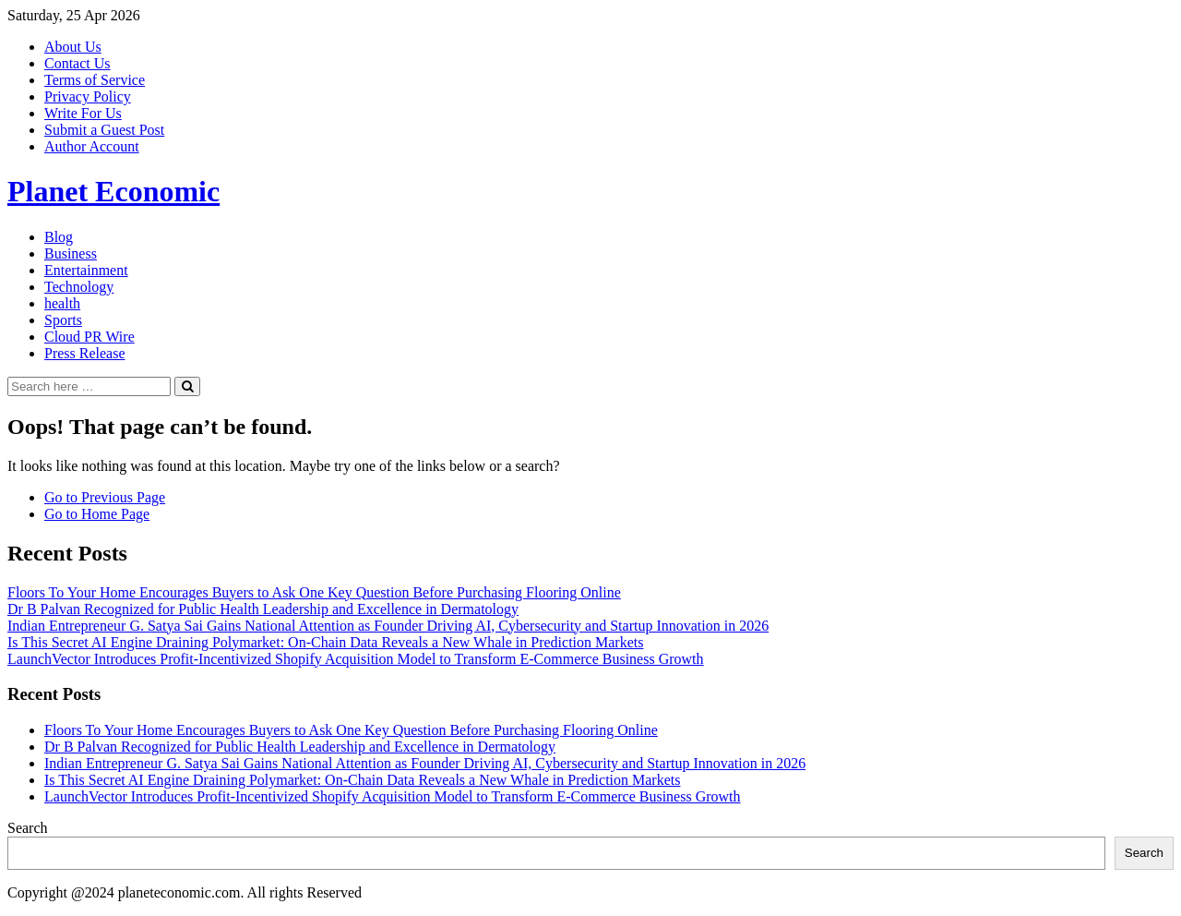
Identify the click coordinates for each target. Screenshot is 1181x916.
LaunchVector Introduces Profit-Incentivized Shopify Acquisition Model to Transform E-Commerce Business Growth (355, 659)
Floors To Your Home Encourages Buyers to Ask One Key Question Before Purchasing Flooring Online (314, 592)
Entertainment (86, 270)
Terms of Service (94, 80)
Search (27, 828)
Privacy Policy (87, 96)
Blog (58, 237)
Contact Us (77, 63)
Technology (78, 287)
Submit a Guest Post (104, 130)
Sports (63, 320)
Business (70, 253)
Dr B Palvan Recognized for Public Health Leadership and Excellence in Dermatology (263, 609)
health (62, 303)
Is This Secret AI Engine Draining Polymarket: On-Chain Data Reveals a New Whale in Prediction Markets (325, 642)
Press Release (84, 353)
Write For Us (83, 113)
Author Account (91, 146)
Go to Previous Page (104, 497)
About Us (72, 46)
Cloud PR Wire (89, 336)
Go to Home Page (96, 514)
